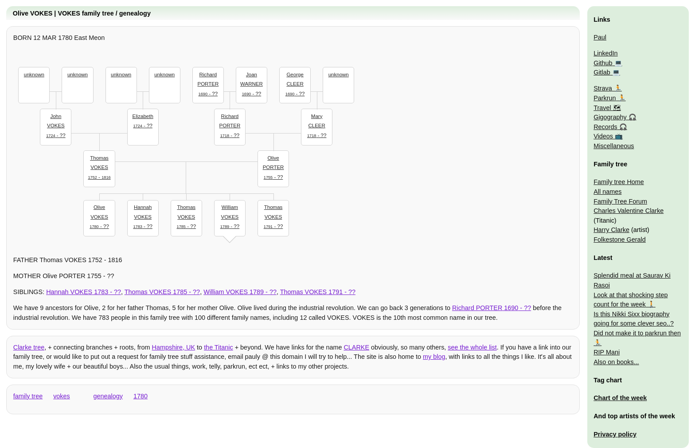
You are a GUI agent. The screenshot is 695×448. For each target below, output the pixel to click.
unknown (34, 74)
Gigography (609, 117)
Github (602, 63)
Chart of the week (620, 397)
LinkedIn (605, 53)
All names (607, 191)
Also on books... (616, 361)
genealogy (108, 396)
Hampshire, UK (173, 347)
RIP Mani (606, 352)
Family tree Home (618, 181)
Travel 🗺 (607, 107)
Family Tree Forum (620, 201)
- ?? (56, 125)
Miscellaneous (613, 145)
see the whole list (472, 347)
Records (605, 126)
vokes (61, 396)
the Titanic (218, 347)
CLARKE (356, 347)
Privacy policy (614, 434)
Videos (603, 136)
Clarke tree (28, 347)
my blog (434, 356)
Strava (602, 88)
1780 (140, 396)
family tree (28, 396)
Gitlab (601, 72)
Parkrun (604, 98)
